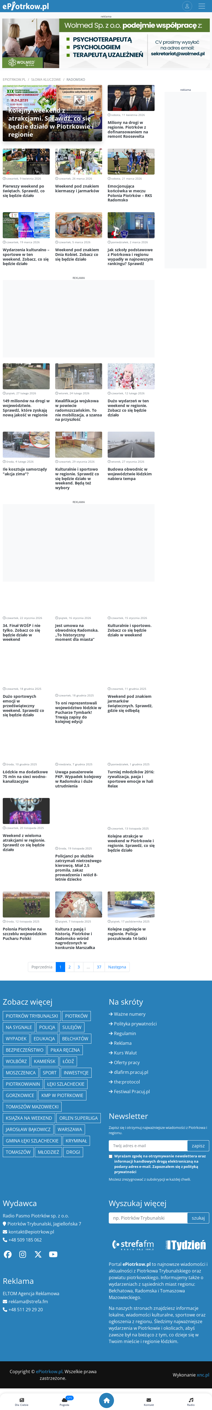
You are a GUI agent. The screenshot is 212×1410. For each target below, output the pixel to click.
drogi (73, 1049)
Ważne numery (129, 911)
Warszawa (70, 1026)
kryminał (76, 1038)
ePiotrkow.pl (14, 79)
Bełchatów (75, 936)
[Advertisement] (79, 318)
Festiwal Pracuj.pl (132, 989)
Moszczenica (21, 970)
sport (50, 970)
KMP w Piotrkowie (62, 992)
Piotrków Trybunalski (32, 913)
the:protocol (127, 979)
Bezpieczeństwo (24, 947)
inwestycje (76, 970)
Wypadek (16, 936)
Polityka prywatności (135, 921)
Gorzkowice (20, 992)
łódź (68, 958)
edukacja (44, 936)
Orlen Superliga (78, 1015)
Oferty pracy (127, 960)
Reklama (123, 940)
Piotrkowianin (23, 981)
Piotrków (76, 913)
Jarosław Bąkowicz (28, 1026)
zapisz (198, 1043)
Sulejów (71, 924)
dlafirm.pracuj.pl (131, 969)
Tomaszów (18, 1049)
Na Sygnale (19, 924)
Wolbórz (16, 958)
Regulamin (125, 930)
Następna (117, 864)
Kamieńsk (44, 958)
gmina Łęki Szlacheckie (32, 1038)
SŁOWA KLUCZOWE (46, 79)
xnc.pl (203, 1272)
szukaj (198, 1115)
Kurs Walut (125, 950)
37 (99, 864)
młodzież (48, 1049)
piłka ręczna (65, 947)
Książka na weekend (29, 1015)
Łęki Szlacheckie (65, 981)
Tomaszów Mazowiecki (32, 1004)
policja (47, 924)
